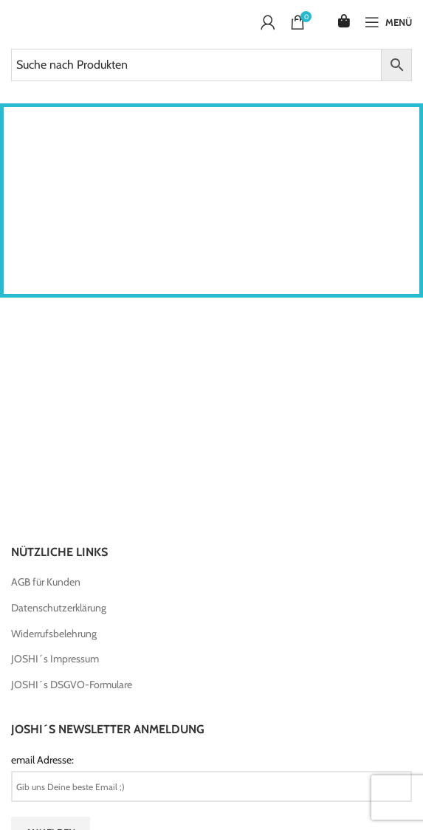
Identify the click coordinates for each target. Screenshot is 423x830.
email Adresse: (42, 759)
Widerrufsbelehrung (54, 633)
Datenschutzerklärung (58, 607)
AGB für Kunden (45, 582)
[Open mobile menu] (388, 22)
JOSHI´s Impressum (55, 658)
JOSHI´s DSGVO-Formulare (71, 684)
